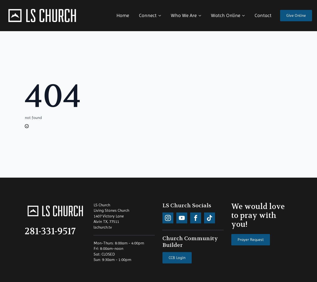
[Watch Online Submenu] (245, 15)
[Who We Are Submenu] (201, 15)
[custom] (167, 217)
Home (122, 15)
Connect (148, 15)
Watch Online (225, 15)
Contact (263, 15)
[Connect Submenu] (161, 15)
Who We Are (184, 15)
